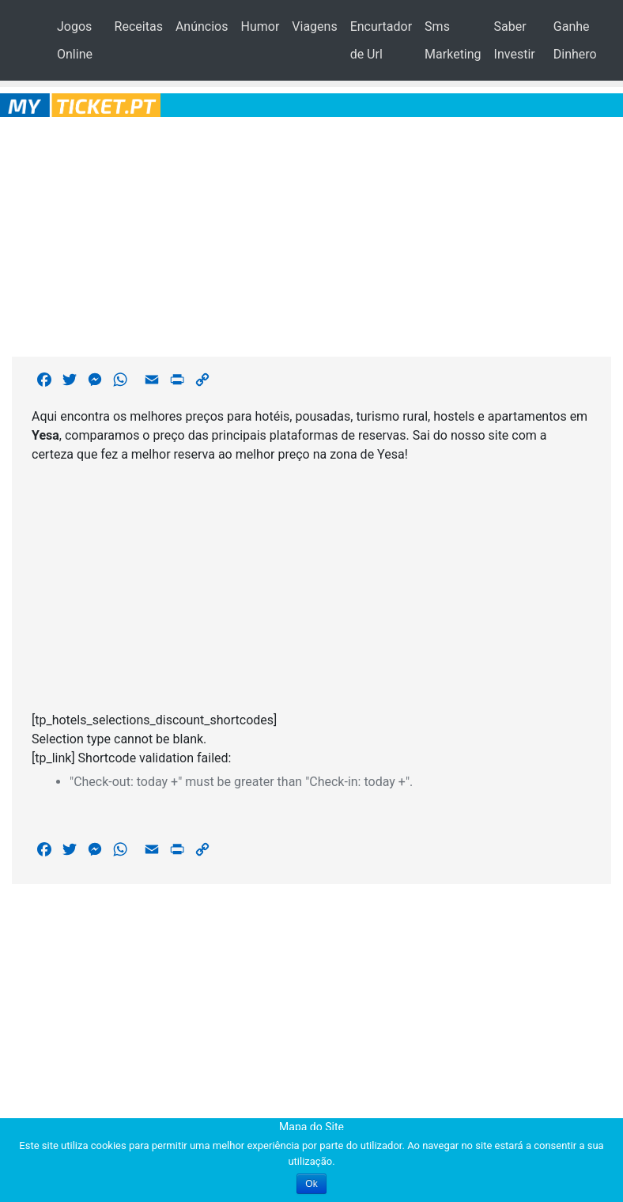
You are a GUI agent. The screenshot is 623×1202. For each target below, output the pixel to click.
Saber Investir (514, 40)
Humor (259, 26)
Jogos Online (75, 40)
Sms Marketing (453, 40)
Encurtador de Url (381, 40)
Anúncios (202, 26)
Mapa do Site (311, 1127)
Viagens (314, 26)
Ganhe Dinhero (575, 40)
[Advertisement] (312, 234)
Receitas (139, 26)
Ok (311, 1183)
